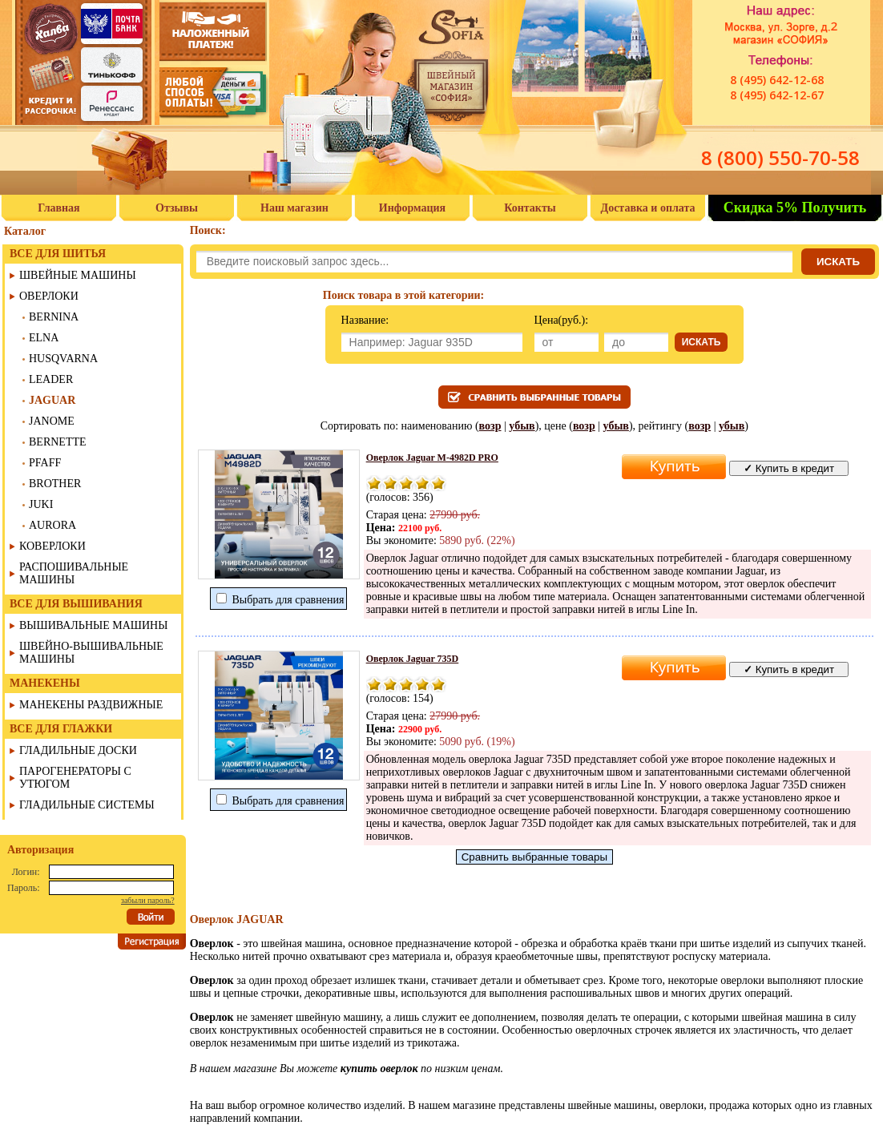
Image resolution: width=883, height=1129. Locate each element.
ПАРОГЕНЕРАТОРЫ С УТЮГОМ (75, 777)
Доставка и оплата (648, 208)
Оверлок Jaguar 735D (412, 658)
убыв (521, 426)
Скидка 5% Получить (795, 208)
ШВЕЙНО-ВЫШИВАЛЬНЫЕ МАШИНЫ (91, 652)
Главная (58, 208)
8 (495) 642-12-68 (777, 79)
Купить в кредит (789, 468)
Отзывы (176, 208)
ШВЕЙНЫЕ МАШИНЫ (77, 275)
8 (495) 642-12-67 (777, 95)
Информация (412, 208)
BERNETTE (58, 442)
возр (490, 426)
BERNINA (54, 317)
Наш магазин (294, 208)
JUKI (41, 504)
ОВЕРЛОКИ (49, 296)
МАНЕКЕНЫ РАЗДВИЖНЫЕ (91, 705)
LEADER (51, 379)
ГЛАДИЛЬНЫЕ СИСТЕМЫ (87, 805)
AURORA (52, 525)
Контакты (529, 208)
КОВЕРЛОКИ (52, 546)
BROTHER (55, 484)
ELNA (43, 338)
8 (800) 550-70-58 (780, 157)
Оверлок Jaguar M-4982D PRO (432, 457)
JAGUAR (52, 400)
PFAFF (45, 463)
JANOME (52, 421)
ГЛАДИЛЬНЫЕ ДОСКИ (78, 750)
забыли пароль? (148, 900)
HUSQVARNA (63, 359)
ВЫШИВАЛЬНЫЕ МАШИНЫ (93, 625)
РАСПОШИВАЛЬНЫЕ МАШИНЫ (73, 573)
